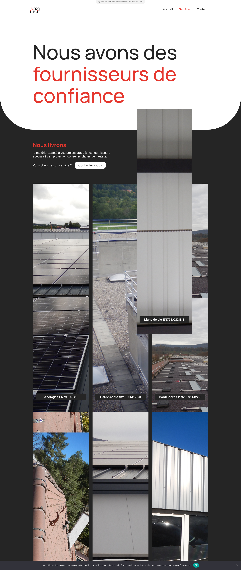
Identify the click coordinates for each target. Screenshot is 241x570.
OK (196, 565)
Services (185, 9)
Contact (202, 9)
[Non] (237, 565)
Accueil (168, 9)
